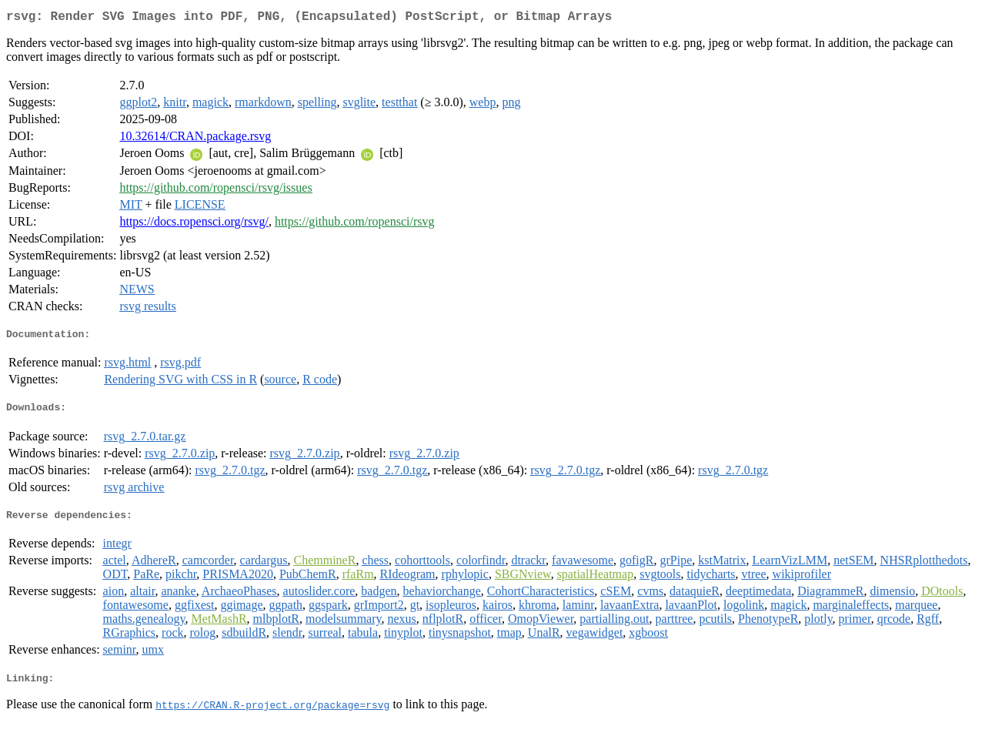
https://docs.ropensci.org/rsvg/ (193, 224)
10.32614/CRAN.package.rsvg (195, 139)
